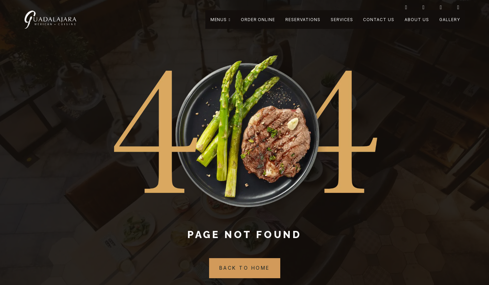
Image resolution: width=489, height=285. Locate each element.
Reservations (302, 19)
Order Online (258, 19)
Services (342, 19)
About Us (417, 19)
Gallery (449, 19)
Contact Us (378, 19)
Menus (220, 19)
